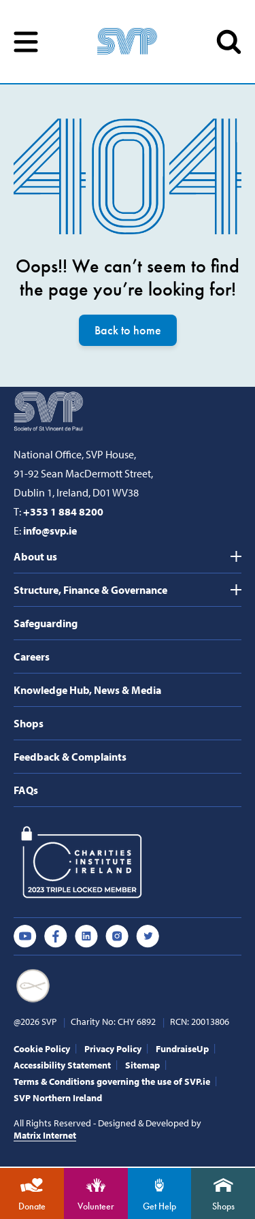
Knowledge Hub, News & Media (87, 690)
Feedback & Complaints (70, 756)
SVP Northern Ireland (58, 1098)
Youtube (25, 936)
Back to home (128, 330)
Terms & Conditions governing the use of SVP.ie (112, 1081)
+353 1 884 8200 (63, 511)
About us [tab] (35, 556)
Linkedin (86, 936)
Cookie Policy (42, 1049)
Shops (29, 723)
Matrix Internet (45, 1135)
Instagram (117, 936)
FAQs (26, 790)
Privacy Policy (112, 1049)
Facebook (55, 936)
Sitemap (142, 1065)
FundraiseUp (182, 1049)
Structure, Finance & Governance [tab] (90, 590)
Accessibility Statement (62, 1065)
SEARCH (228, 41)
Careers (32, 656)
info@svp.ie (50, 530)
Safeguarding (46, 623)
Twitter (147, 936)
